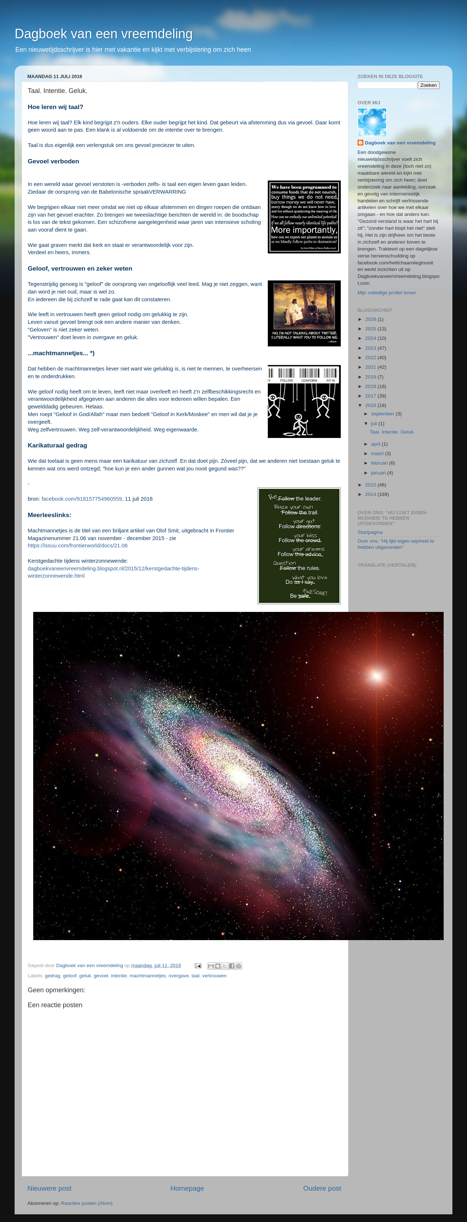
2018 (371, 386)
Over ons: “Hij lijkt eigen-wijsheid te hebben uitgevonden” (396, 544)
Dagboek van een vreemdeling (104, 33)
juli (374, 423)
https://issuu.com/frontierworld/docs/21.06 (78, 545)
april (376, 444)
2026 (371, 319)
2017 (371, 396)
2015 (371, 485)
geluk (85, 975)
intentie (119, 975)
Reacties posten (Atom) (86, 1203)
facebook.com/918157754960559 (82, 499)
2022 (371, 357)
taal (196, 975)
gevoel (101, 975)
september (383, 413)
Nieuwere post (49, 1188)
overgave (179, 975)
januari (379, 473)
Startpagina (370, 532)
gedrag (52, 975)
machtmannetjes (148, 975)
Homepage (187, 1188)
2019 (371, 377)
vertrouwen (214, 975)
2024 (371, 338)
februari (380, 463)
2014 (371, 494)
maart (378, 453)
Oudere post (322, 1188)
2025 (371, 328)
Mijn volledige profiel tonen (387, 292)
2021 (371, 367)
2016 (371, 405)
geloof (70, 975)
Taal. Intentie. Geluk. (392, 432)
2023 (371, 348)
